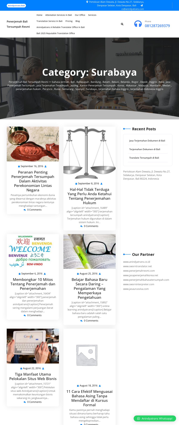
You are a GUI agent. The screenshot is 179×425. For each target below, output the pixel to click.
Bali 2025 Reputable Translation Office (56, 33)
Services (92, 15)
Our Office (80, 15)
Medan (166, 85)
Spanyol (79, 89)
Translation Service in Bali (50, 21)
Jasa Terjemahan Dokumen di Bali (147, 140)
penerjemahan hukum (28, 89)
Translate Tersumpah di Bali (144, 157)
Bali (73, 82)
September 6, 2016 (32, 274)
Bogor (135, 82)
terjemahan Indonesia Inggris (146, 89)
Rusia (57, 89)
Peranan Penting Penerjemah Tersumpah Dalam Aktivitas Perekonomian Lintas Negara (32, 180)
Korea (120, 85)
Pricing (68, 21)
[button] (155, 418)
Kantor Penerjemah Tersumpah (98, 85)
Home (39, 15)
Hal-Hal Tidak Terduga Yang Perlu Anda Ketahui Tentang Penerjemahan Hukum (90, 196)
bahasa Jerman (60, 82)
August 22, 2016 (32, 368)
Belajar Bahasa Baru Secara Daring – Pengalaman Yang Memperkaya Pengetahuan (89, 288)
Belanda (125, 82)
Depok (144, 82)
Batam (106, 82)
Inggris (153, 82)
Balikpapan (83, 82)
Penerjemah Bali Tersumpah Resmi (28, 82)
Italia (161, 82)
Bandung (96, 82)
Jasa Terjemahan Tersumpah (53, 85)
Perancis (47, 89)
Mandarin (155, 85)
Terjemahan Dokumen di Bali (144, 149)
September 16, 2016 (32, 166)
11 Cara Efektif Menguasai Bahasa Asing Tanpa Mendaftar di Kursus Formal (89, 398)
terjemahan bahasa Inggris (113, 89)
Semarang (68, 89)
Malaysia (143, 85)
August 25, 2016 (89, 274)
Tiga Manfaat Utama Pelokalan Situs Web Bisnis (33, 376)
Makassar (131, 85)
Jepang (74, 85)
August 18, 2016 (89, 386)
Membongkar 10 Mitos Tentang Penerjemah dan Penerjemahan (32, 284)
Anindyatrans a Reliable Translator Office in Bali (61, 27)
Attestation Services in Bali (58, 15)
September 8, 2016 (88, 184)
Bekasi (115, 82)
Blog (77, 21)
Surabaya (91, 89)
